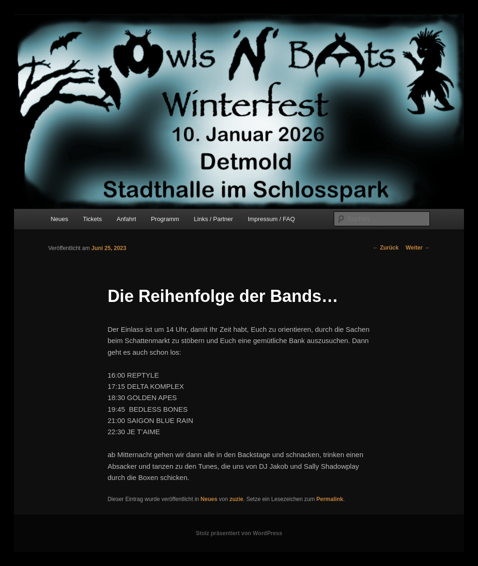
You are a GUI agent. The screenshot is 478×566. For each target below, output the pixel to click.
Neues (59, 218)
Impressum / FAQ (271, 218)
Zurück (386, 247)
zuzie (236, 499)
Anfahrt (126, 218)
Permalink (329, 499)
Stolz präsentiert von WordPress (239, 533)
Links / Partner (213, 218)
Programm (165, 218)
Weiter (418, 247)
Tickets (92, 218)
